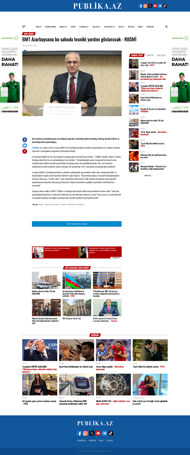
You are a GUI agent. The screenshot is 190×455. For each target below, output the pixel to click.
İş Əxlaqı (109, 440)
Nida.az (38, 26)
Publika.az (37, 148)
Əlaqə (101, 440)
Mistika (131, 26)
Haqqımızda (81, 440)
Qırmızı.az (63, 26)
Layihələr (150, 26)
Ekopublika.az (109, 26)
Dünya (73, 26)
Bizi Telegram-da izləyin (77, 224)
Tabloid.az (96, 26)
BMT (42, 204)
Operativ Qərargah (76, 204)
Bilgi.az (121, 26)
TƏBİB (63, 204)
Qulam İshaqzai (52, 204)
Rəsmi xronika (50, 26)
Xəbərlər (92, 440)
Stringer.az (83, 26)
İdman (140, 26)
